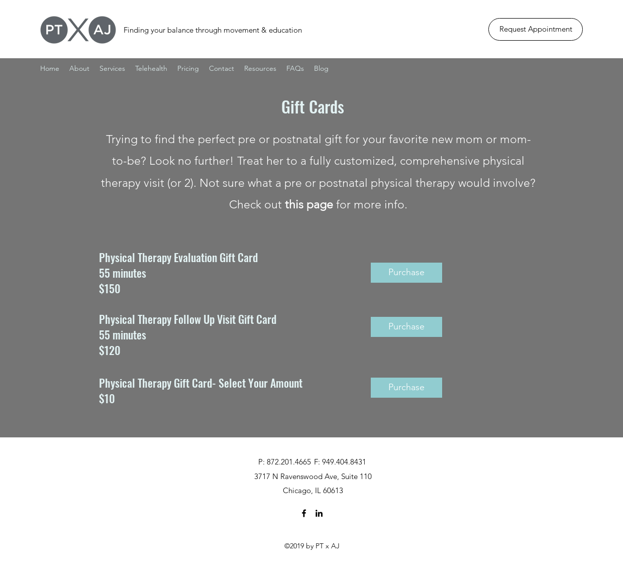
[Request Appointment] (535, 29)
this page (309, 204)
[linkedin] (319, 513)
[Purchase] (406, 273)
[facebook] (304, 513)
